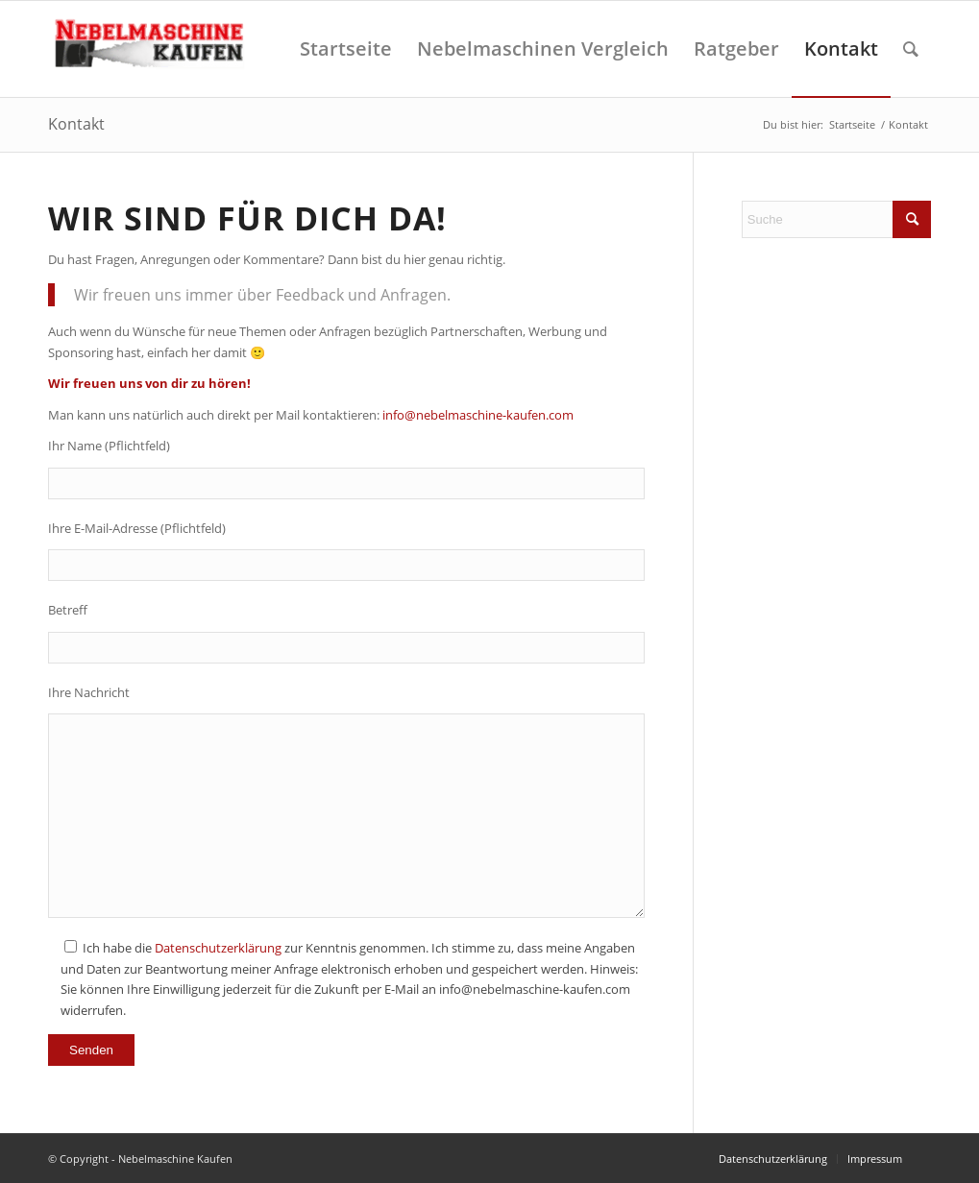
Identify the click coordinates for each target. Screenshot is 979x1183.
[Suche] (911, 49)
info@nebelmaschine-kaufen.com (478, 414)
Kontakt (76, 123)
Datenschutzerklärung (218, 947)
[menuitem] (345, 49)
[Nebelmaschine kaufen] (152, 49)
